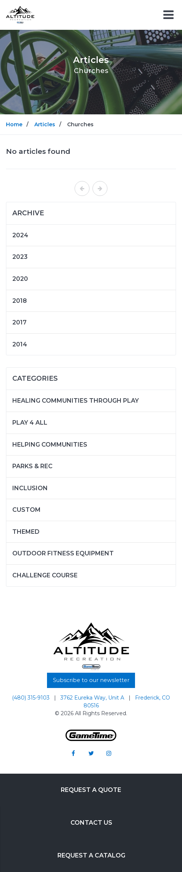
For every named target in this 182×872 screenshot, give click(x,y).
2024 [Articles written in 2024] (20, 235)
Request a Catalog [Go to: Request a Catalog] (91, 855)
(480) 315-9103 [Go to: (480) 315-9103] (31, 697)
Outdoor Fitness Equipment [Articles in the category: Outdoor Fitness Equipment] (63, 553)
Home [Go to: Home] (14, 124)
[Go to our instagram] (109, 753)
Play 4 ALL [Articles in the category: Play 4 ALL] (29, 422)
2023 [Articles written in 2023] (20, 256)
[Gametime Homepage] (91, 739)
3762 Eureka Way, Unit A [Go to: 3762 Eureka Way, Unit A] (93, 697)
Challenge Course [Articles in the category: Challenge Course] (45, 575)
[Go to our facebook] (73, 753)
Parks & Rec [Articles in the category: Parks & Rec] (32, 466)
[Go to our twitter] (91, 753)
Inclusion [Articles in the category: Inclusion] (30, 488)
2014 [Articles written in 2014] (19, 344)
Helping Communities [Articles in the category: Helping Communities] (49, 444)
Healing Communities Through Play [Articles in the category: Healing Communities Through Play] (75, 400)
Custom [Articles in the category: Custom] (26, 509)
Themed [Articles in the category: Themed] (26, 531)
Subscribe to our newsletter (91, 680)
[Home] (20, 14)
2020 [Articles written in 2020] (20, 278)
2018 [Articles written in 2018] (19, 300)
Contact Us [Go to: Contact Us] (91, 822)
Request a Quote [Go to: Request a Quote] (91, 789)
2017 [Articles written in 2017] (19, 322)
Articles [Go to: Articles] (44, 124)
